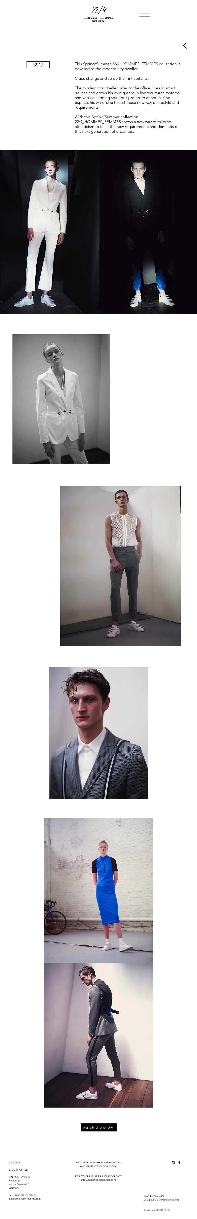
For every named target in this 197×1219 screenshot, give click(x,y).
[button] (145, 14)
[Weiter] (185, 46)
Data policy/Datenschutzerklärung (161, 1200)
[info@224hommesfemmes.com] (98, 1180)
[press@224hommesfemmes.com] (98, 1166)
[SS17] (38, 64)
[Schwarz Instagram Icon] (173, 1163)
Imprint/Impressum (154, 1196)
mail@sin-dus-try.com (28, 1198)
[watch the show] (99, 1127)
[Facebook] (179, 1163)
